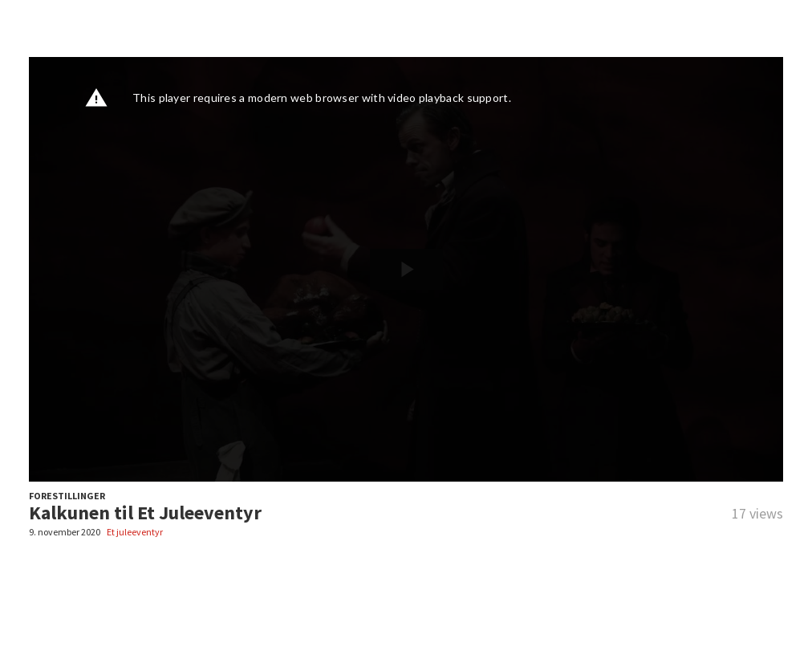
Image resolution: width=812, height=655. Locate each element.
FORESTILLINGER (67, 496)
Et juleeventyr (135, 532)
